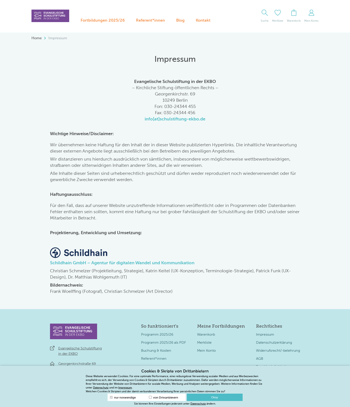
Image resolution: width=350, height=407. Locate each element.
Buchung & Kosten (156, 351)
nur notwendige (123, 397)
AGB (259, 359)
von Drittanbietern (163, 397)
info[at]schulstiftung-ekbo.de (175, 119)
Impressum (265, 335)
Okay (214, 397)
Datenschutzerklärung (274, 343)
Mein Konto (206, 351)
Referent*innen (150, 21)
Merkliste (204, 343)
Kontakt (203, 21)
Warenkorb (206, 335)
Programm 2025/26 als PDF (163, 343)
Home (36, 38)
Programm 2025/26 (157, 335)
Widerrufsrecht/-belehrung (278, 351)
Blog (180, 21)
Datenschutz (100, 387)
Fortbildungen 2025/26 (103, 21)
